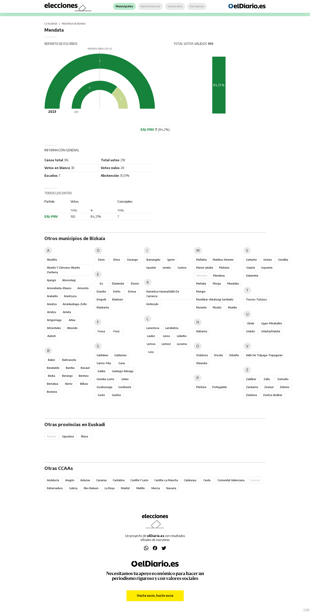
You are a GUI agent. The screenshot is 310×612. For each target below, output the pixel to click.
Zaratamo (252, 387)
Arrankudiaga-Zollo (75, 304)
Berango (67, 375)
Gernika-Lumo (105, 379)
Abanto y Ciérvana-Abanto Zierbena (63, 270)
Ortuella (234, 355)
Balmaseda (69, 360)
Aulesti (51, 336)
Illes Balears (91, 488)
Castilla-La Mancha (166, 480)
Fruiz (116, 331)
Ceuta (206, 480)
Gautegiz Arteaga (122, 371)
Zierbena (251, 395)
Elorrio (135, 283)
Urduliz (250, 331)
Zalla (267, 379)
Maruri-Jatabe (204, 267)
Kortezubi (152, 304)
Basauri (85, 368)
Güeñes (116, 395)
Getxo (125, 379)
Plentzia (201, 387)
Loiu (151, 352)
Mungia (200, 291)
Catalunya (190, 480)
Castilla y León (139, 480)
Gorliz (101, 395)
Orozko (218, 355)
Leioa (166, 336)
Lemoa (151, 344)
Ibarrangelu (153, 259)
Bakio (51, 360)
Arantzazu (70, 296)
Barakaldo (53, 368)
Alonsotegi (69, 280)
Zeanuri (269, 387)
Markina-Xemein (223, 259)
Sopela (250, 267)
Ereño (117, 291)
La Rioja (110, 488)
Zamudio (283, 379)
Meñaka (201, 283)
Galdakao (102, 355)
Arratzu (51, 312)
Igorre (171, 259)
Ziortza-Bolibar (272, 395)
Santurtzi (251, 259)
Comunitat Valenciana (231, 480)
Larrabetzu (171, 328)
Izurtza (182, 267)
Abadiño (52, 259)
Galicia (73, 488)
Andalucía (53, 480)
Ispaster (151, 267)
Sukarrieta (252, 275)
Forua (101, 331)
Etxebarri (117, 299)
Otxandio (201, 363)
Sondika (283, 259)
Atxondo (72, 328)
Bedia (51, 375)
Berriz (69, 383)
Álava (84, 436)
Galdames (120, 355)
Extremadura (55, 488)
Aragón (69, 480)
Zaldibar (251, 379)
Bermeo (84, 375)
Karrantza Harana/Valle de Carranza (162, 294)
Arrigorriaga (54, 320)
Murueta (201, 307)
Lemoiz (166, 344)
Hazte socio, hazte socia (155, 595)
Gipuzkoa (68, 436)
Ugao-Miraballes (271, 323)
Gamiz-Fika (104, 363)
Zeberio (284, 387)
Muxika (232, 307)
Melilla (140, 488)
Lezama (182, 344)
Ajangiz (51, 280)
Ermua (132, 291)
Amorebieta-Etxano (59, 288)
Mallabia (201, 259)
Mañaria (224, 267)
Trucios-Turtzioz (256, 299)
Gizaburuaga (104, 387)
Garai (122, 363)
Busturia (52, 391)
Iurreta (167, 267)
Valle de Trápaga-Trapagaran (264, 355)
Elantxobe (118, 283)
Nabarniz (201, 331)
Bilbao (84, 383)
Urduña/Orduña (270, 331)
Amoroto (83, 288)
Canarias (101, 480)
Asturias (85, 480)
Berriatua (52, 383)
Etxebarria (103, 307)
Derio (101, 259)
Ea (101, 283)
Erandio (101, 291)
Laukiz (151, 336)
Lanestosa (152, 328)
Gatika (101, 371)
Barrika (70, 368)
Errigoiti (101, 299)
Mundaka (233, 283)
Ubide (250, 323)
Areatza (52, 304)
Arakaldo (52, 296)
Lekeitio (182, 336)
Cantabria (118, 480)
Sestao (267, 259)
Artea (72, 320)
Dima (116, 259)
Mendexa (219, 275)
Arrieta (67, 312)
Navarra (171, 488)
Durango (132, 259)
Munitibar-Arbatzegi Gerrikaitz (214, 299)
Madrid (125, 488)
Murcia (155, 488)
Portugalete (219, 387)
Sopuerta (266, 267)
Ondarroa (202, 355)
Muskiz (217, 307)
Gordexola (124, 387)
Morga (217, 283)
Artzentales (54, 328)
